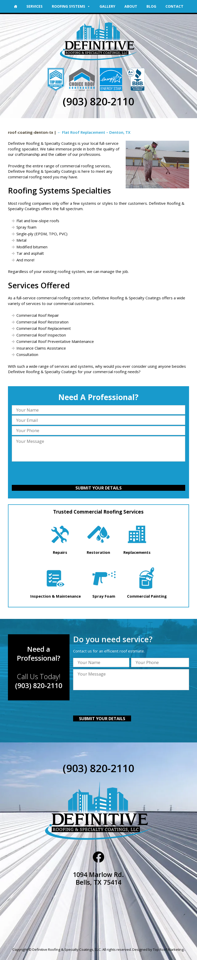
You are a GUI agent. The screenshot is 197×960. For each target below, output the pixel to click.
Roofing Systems (71, 6)
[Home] (15, 6)
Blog (151, 6)
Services (34, 6)
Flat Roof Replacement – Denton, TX (93, 132)
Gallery (107, 6)
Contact (174, 6)
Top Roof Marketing (168, 949)
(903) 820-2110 (98, 101)
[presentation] (98, 474)
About (130, 6)
